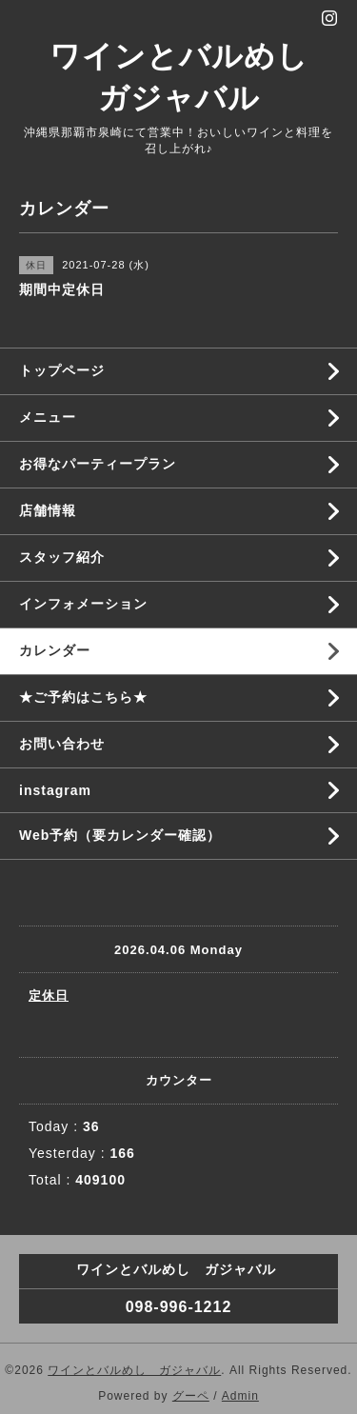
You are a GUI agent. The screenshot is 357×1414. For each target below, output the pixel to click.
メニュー (47, 417)
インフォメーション (83, 603)
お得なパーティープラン (97, 463)
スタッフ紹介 (62, 557)
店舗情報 (47, 510)
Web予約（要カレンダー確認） (120, 835)
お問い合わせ (62, 743)
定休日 (49, 995)
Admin (240, 1396)
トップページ (62, 370)
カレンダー (54, 650)
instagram (55, 790)
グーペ (190, 1396)
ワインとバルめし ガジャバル (134, 1370)
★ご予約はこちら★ (83, 697)
